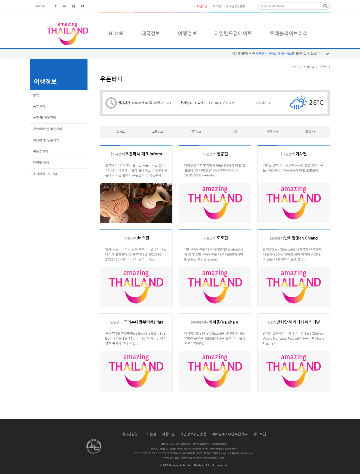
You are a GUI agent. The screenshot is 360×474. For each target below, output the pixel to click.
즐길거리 (310, 131)
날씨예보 (263, 106)
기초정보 (119, 131)
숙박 (234, 131)
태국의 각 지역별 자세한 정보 (274, 53)
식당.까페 (272, 131)
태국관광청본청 (235, 6)
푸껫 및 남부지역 (44, 117)
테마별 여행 (41, 162)
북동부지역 (40, 151)
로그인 (216, 6)
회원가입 (202, 6)
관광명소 (195, 131)
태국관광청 (130, 434)
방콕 (36, 95)
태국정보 (150, 33)
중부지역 (39, 106)
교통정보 (157, 131)
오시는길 (149, 434)
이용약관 (168, 434)
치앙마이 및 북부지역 (47, 129)
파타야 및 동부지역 (46, 140)
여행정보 (187, 33)
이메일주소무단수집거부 (230, 434)
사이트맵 (259, 434)
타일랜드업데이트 (233, 33)
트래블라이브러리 (289, 33)
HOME (116, 33)
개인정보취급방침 (193, 434)
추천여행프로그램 (45, 174)
